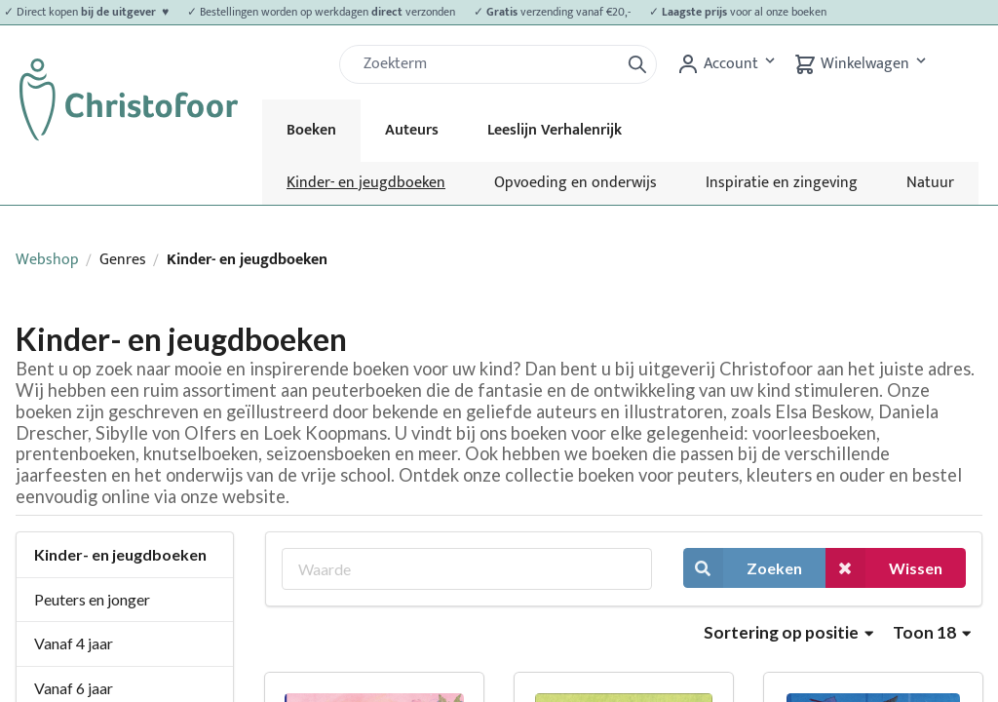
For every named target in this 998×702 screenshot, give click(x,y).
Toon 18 (932, 632)
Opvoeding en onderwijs (575, 183)
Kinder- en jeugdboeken (366, 183)
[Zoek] (487, 64)
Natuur (930, 183)
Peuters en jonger (92, 599)
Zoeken (742, 568)
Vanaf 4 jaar (73, 643)
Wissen (883, 568)
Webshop (47, 260)
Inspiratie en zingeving (782, 183)
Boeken (311, 130)
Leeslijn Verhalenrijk (554, 130)
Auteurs (412, 130)
